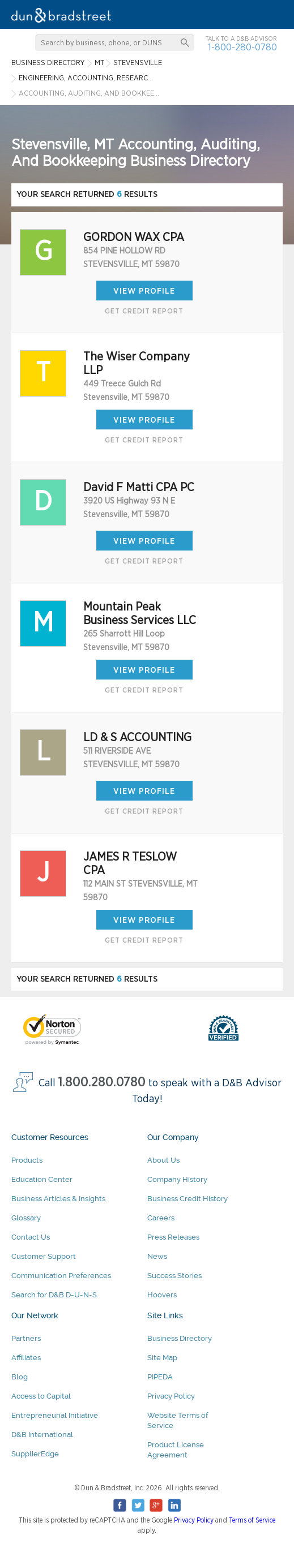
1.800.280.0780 (102, 1082)
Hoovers (162, 1295)
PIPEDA (160, 1377)
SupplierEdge (35, 1454)
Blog (19, 1377)
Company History (177, 1179)
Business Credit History (187, 1198)
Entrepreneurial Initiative (54, 1415)
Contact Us (30, 1237)
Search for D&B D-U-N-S (54, 1295)
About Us (163, 1160)
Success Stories (174, 1275)
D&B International (42, 1434)
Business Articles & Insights (58, 1198)
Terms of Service (252, 1520)
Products (26, 1160)
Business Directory (179, 1338)
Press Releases (173, 1237)
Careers (160, 1218)
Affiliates (26, 1357)
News (157, 1256)
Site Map (162, 1357)
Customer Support (43, 1256)
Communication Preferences (61, 1275)
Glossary (26, 1218)
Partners (26, 1338)
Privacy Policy (171, 1396)
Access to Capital (41, 1396)
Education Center (42, 1179)
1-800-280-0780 (242, 47)
